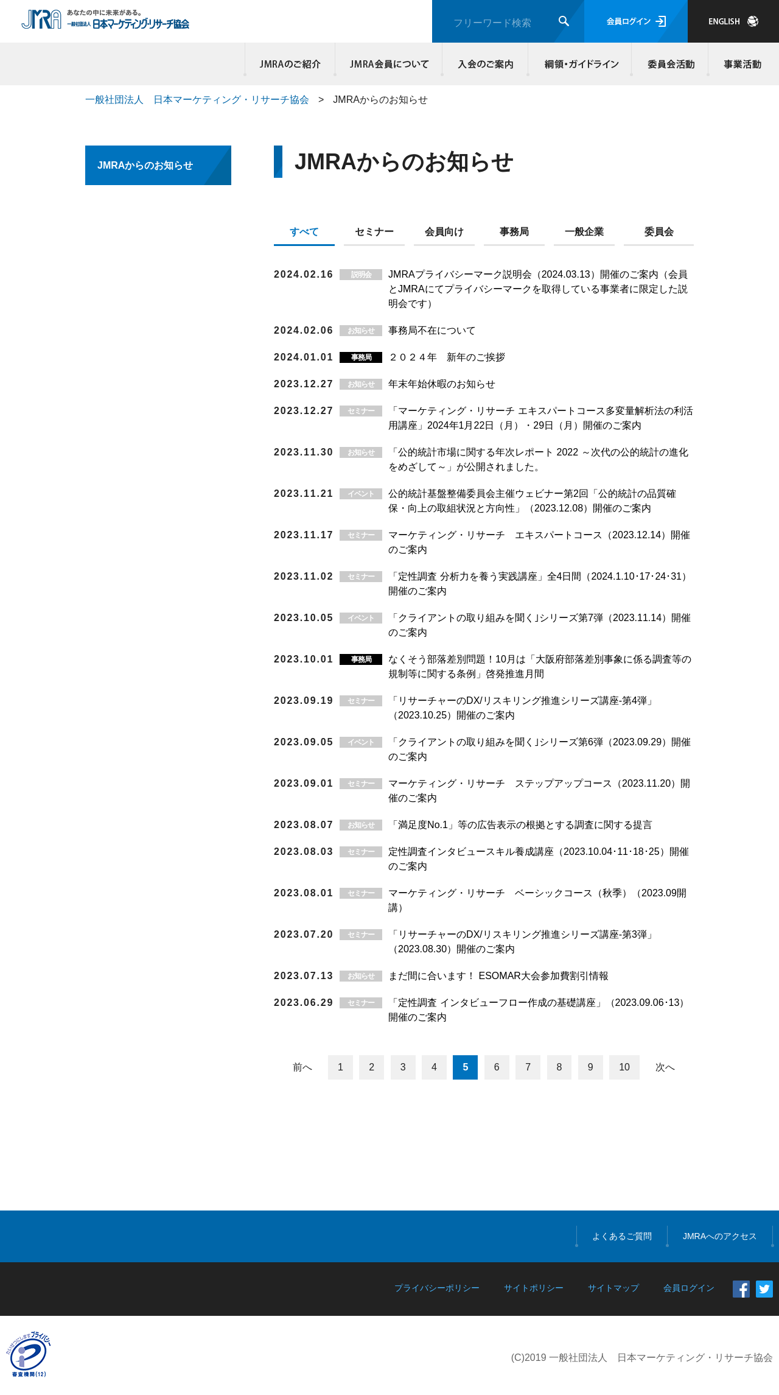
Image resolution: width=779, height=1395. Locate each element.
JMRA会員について (389, 64)
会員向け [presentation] (444, 232)
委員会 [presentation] (659, 232)
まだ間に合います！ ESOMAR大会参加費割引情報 (498, 976)
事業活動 (740, 64)
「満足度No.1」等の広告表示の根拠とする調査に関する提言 (520, 825)
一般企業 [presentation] (584, 232)
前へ (302, 1067)
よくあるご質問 (622, 1236)
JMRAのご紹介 (290, 64)
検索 (564, 21)
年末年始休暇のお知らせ (441, 384)
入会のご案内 (485, 64)
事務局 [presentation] (514, 232)
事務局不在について (432, 330)
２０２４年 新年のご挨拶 (446, 357)
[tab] (309, 234)
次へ (665, 1067)
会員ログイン (636, 21)
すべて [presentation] (304, 232)
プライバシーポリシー (437, 1288)
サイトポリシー (534, 1288)
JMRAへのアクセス (720, 1236)
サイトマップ (613, 1288)
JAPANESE (733, 21)
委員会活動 (670, 64)
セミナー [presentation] (374, 232)
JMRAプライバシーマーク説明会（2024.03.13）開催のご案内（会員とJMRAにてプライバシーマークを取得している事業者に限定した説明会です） (538, 289)
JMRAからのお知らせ (145, 165)
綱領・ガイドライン (580, 64)
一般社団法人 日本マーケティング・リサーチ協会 (197, 99)
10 (624, 1067)
